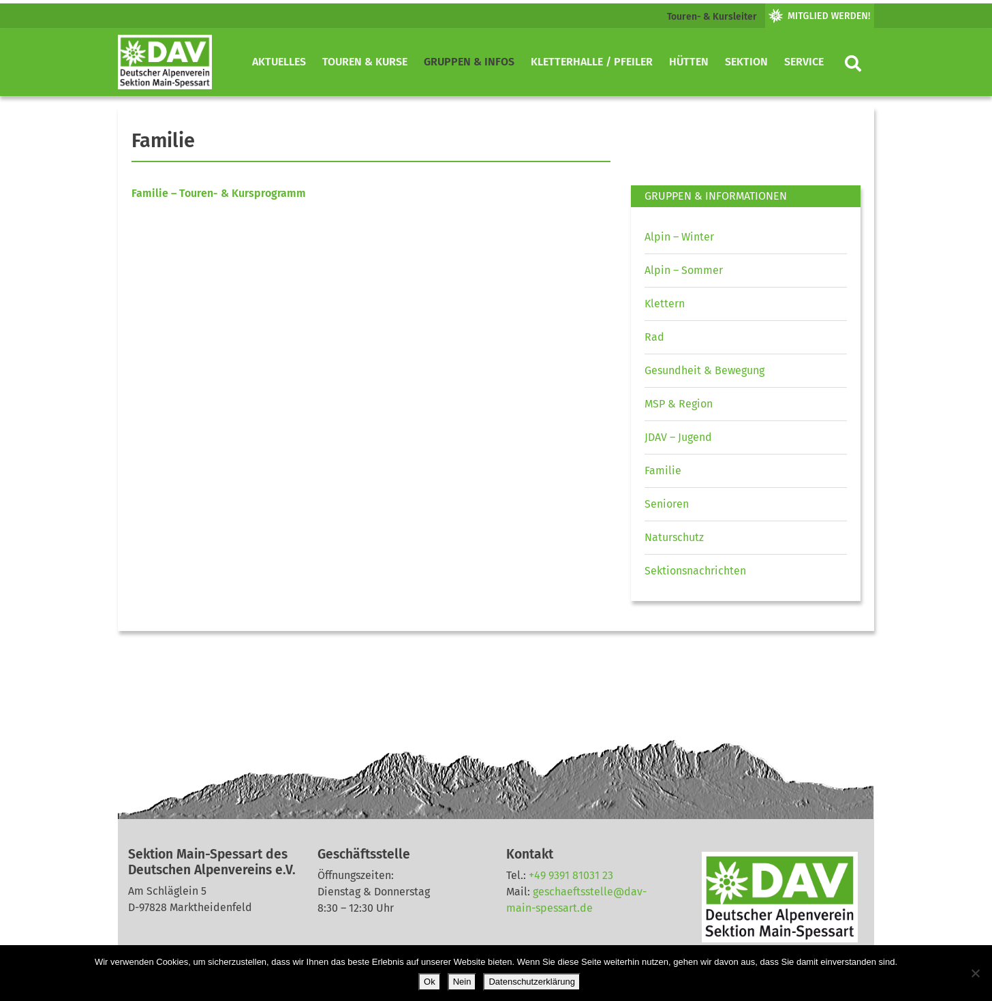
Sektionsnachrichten (695, 570)
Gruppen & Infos (469, 61)
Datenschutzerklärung (531, 981)
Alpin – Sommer (684, 270)
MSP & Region (679, 403)
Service (804, 61)
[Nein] (975, 973)
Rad (654, 336)
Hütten (689, 61)
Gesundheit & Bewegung (704, 370)
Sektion (746, 61)
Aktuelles (279, 61)
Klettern (665, 303)
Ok (429, 981)
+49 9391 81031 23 (571, 875)
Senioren (667, 503)
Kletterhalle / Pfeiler (592, 61)
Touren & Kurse (364, 61)
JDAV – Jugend (678, 437)
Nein (462, 981)
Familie (663, 470)
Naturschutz (674, 537)
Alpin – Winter (679, 236)
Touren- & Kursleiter (712, 16)
